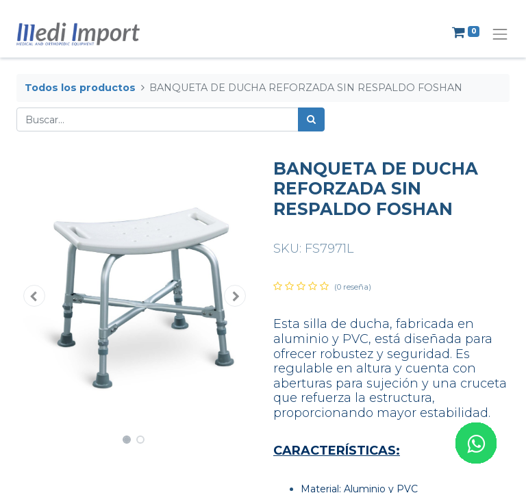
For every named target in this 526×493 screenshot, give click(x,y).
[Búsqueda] (311, 119)
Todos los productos (80, 87)
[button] (34, 296)
